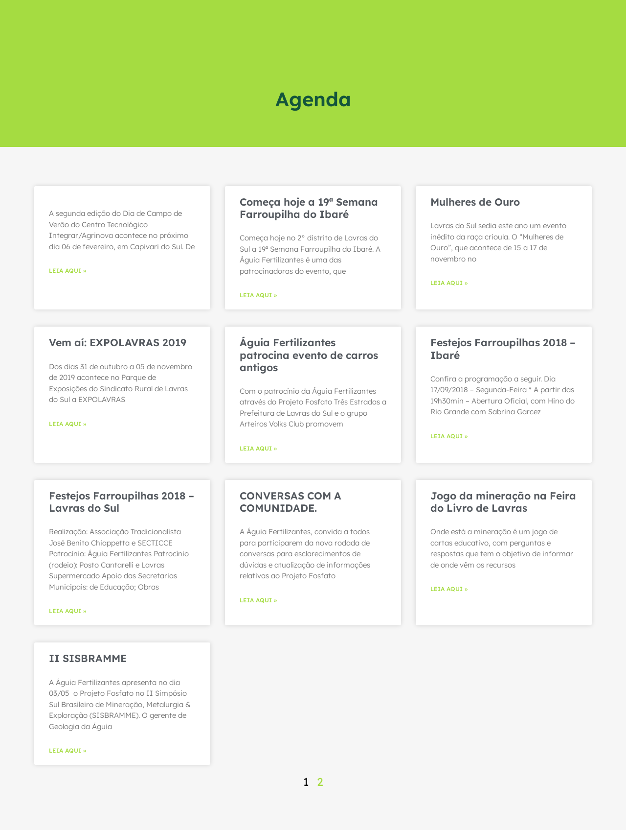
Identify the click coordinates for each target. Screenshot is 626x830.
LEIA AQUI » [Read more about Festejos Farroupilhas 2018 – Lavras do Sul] (67, 611)
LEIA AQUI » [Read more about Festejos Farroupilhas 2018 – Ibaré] (449, 436)
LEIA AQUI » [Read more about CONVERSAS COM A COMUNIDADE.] (258, 600)
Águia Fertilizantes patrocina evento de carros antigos (309, 354)
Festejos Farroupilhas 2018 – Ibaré (503, 348)
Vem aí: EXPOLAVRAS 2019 (117, 342)
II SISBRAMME (88, 658)
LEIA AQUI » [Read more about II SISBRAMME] (67, 750)
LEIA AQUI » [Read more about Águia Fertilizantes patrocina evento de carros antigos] (258, 448)
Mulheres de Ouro (475, 201)
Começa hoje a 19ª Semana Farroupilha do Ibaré (309, 207)
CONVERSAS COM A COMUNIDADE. (290, 501)
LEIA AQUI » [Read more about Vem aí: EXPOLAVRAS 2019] (67, 423)
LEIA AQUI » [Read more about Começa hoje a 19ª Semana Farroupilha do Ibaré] (258, 295)
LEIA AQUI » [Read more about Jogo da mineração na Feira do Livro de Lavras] (449, 589)
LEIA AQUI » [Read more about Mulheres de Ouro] (449, 282)
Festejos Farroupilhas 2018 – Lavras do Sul (121, 501)
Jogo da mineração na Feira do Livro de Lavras (503, 501)
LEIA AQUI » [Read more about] (67, 270)
